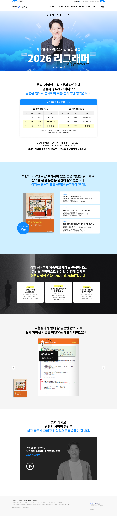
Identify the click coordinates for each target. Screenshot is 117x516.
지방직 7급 (78, 1)
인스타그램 (110, 1)
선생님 (67, 6)
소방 (21, 1)
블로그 (108, 1)
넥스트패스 (52, 6)
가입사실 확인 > (92, 509)
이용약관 (20, 500)
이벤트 (88, 6)
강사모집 (35, 500)
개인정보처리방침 (27, 500)
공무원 (15, 1)
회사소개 (14, 500)
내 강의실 (92, 1)
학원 (102, 7)
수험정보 (74, 6)
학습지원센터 (85, 1)
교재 (93, 6)
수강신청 (60, 6)
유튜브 (112, 1)
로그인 (102, 1)
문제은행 (81, 6)
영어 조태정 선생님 (58, 67)
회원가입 (97, 1)
